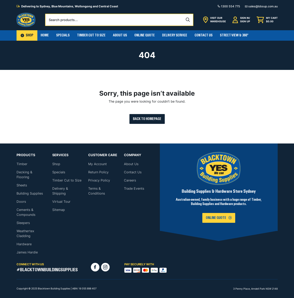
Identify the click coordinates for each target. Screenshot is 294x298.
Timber (22, 164)
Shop (56, 164)
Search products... (63, 20)
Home (45, 35)
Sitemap (58, 210)
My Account (97, 164)
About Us (120, 35)
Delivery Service (174, 35)
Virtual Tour (61, 201)
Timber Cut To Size (91, 35)
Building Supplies (30, 193)
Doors (21, 201)
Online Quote (144, 35)
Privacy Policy (99, 180)
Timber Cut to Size (66, 180)
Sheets (22, 185)
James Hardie (27, 252)
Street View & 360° (234, 35)
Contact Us (204, 35)
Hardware (24, 244)
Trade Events (134, 188)
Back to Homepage (147, 119)
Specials (63, 35)
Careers (130, 180)
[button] (27, 35)
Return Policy (98, 172)
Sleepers (23, 223)
